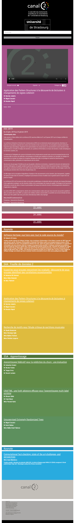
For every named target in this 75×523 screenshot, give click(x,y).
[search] (37, 32)
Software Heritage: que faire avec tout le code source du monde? (34, 235)
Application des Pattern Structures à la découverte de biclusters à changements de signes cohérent (34, 299)
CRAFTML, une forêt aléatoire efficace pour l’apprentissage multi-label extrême (36, 392)
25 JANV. (37, 222)
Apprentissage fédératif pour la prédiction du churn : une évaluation (35, 362)
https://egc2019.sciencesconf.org (13, 197)
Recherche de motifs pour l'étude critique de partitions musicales (34, 327)
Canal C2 (8, 501)
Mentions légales (10, 514)
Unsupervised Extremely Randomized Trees (23, 419)
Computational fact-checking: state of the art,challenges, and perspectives (32, 455)
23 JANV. (37, 207)
